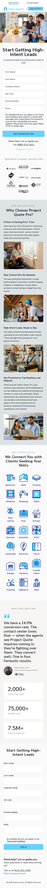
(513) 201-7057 (22, 870)
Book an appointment (15, 873)
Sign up (23, 847)
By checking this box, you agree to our (23, 840)
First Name (9, 763)
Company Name (11, 788)
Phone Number (10, 812)
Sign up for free (35, 9)
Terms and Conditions (16, 841)
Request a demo (24, 149)
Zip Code (8, 800)
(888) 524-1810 (26, 144)
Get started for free (23, 133)
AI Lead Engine (32, 3)
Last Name (9, 775)
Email (6, 824)
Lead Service (14, 3)
